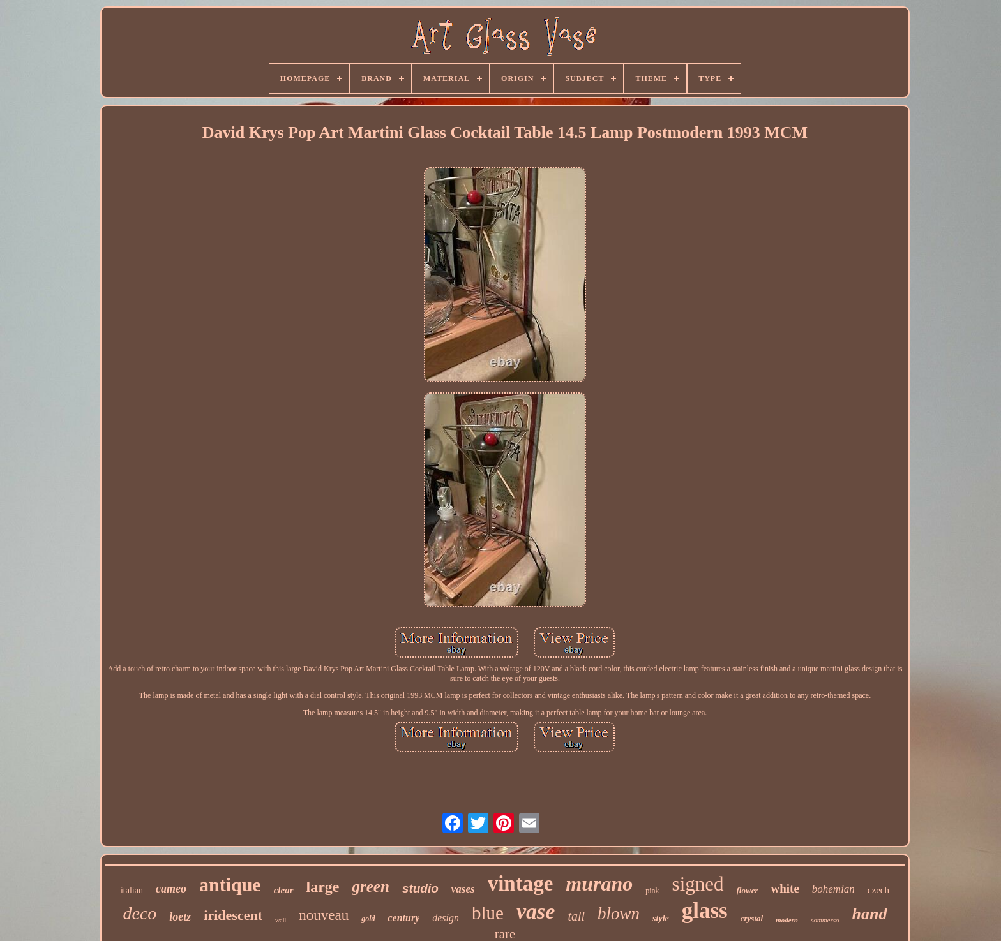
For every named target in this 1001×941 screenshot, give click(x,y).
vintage (520, 883)
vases (463, 889)
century (403, 917)
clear (284, 890)
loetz (180, 916)
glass (705, 910)
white (785, 888)
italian (132, 890)
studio (420, 888)
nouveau (324, 915)
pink (652, 890)
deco (139, 913)
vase (535, 911)
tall (576, 916)
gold (368, 918)
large (323, 886)
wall (280, 920)
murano (599, 883)
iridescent (233, 915)
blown (619, 913)
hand (869, 914)
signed (698, 884)
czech (878, 890)
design (445, 917)
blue (488, 913)
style (660, 918)
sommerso (825, 920)
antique (230, 884)
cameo (171, 888)
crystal (752, 918)
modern (787, 920)
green (370, 886)
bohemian (833, 889)
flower (747, 890)
